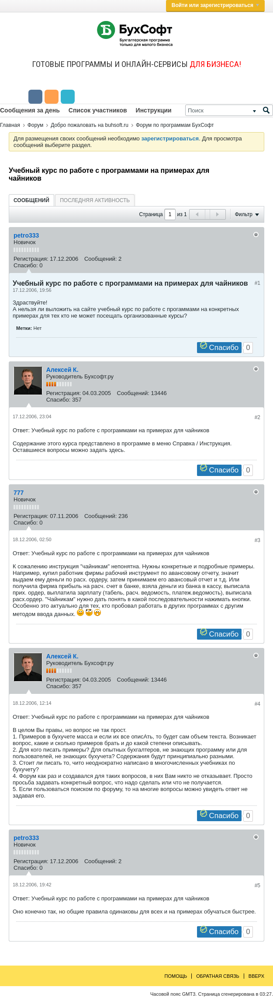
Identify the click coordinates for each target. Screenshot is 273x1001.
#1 (257, 283)
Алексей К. (62, 369)
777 (19, 492)
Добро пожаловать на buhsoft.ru (89, 125)
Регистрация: (31, 259)
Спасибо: (26, 265)
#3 (257, 540)
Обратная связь (217, 976)
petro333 (26, 235)
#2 (257, 417)
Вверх (256, 976)
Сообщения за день (30, 110)
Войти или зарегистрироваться (215, 5)
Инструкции (154, 110)
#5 (257, 885)
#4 (257, 704)
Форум (35, 125)
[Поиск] (229, 110)
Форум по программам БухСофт (175, 125)
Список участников (98, 110)
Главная (10, 125)
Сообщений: (100, 259)
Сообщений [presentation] (31, 200)
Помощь (176, 976)
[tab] (31, 200)
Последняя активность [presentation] (95, 200)
